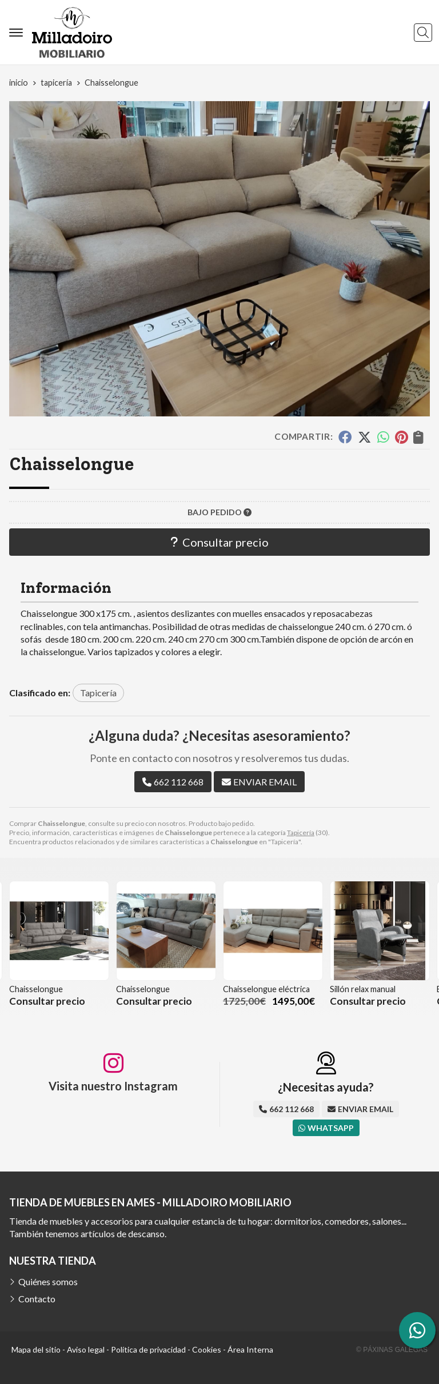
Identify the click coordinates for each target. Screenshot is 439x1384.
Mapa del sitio (36, 1349)
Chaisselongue (36, 989)
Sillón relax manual (363, 989)
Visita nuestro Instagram (113, 1086)
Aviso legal (86, 1349)
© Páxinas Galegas (392, 1350)
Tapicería (300, 832)
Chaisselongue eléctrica (266, 989)
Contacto (36, 1298)
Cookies (206, 1349)
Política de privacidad (148, 1349)
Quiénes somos (48, 1281)
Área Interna (250, 1349)
